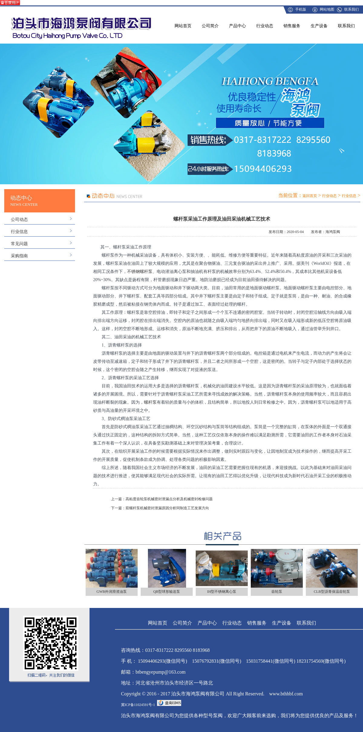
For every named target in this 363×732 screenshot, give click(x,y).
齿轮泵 (276, 591)
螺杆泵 (150, 402)
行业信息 (19, 231)
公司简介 (210, 26)
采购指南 (19, 256)
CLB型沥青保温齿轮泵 (332, 591)
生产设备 (319, 26)
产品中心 (237, 26)
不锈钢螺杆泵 (139, 271)
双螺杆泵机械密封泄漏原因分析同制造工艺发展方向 (167, 508)
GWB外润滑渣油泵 (111, 591)
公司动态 (19, 219)
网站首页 (183, 26)
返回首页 (309, 196)
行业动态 (264, 26)
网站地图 (327, 9)
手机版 (300, 9)
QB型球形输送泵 (166, 591)
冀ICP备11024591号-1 (138, 705)
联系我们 (351, 9)
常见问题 (19, 243)
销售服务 (291, 26)
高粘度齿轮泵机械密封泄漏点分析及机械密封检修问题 (169, 499)
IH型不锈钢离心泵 (222, 591)
